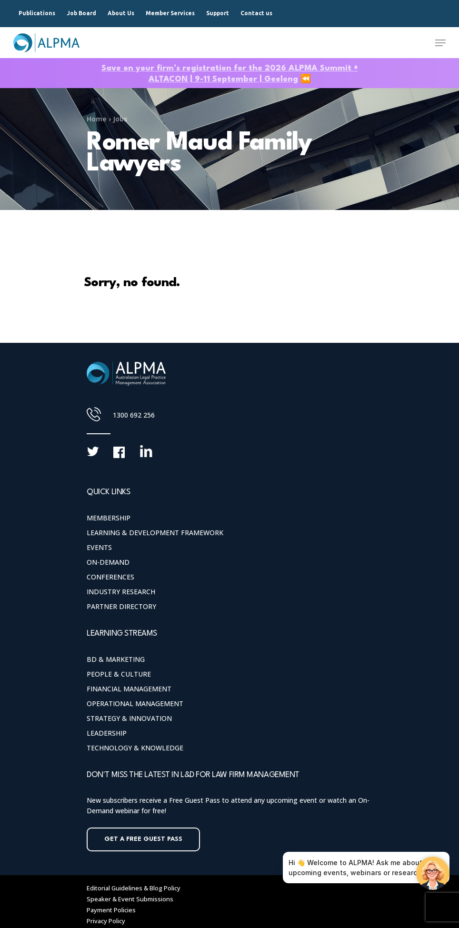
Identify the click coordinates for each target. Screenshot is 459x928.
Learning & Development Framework (155, 532)
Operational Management (135, 703)
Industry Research (121, 591)
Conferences (110, 576)
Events (99, 547)
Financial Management (129, 688)
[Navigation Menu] (440, 43)
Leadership (107, 733)
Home (97, 118)
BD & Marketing (116, 659)
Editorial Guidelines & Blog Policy (133, 888)
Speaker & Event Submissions (130, 899)
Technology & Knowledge (135, 747)
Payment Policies (111, 910)
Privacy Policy (106, 921)
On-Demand (108, 562)
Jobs (120, 118)
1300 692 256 (134, 414)
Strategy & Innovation (129, 718)
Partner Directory (121, 606)
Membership (108, 517)
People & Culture (119, 674)
